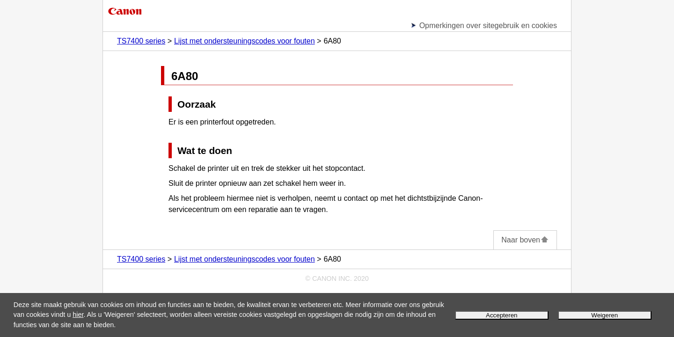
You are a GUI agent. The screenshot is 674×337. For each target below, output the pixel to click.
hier (78, 314)
